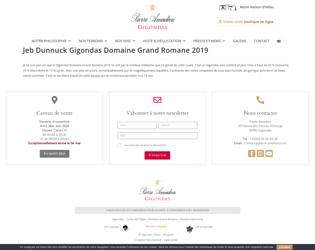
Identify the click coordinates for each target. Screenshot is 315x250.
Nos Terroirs (93, 40)
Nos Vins (125, 40)
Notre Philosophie (51, 40)
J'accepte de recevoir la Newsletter (145, 145)
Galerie (239, 40)
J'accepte (284, 247)
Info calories (111, 227)
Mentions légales (156, 226)
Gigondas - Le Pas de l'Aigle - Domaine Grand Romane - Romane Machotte (157, 219)
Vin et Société (204, 227)
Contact (262, 40)
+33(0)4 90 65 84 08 (264, 139)
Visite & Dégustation (164, 40)
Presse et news (209, 40)
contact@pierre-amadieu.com (265, 143)
